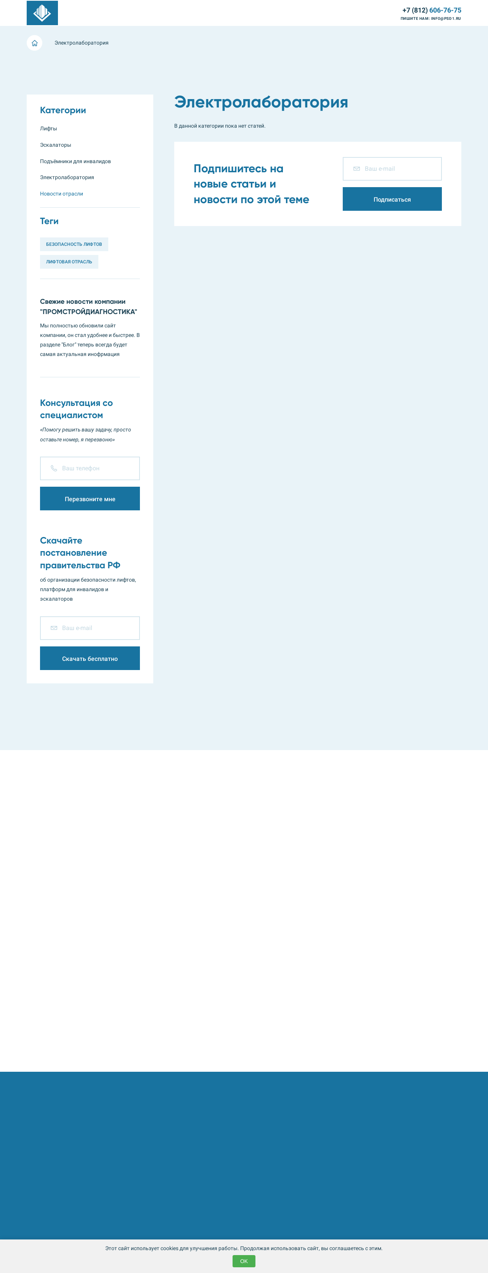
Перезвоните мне (90, 499)
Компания (325, 13)
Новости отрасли (61, 194)
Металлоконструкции (261, 13)
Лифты (80, 13)
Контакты (379, 13)
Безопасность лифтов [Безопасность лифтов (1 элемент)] (74, 244)
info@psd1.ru (446, 18)
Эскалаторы (112, 13)
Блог (352, 13)
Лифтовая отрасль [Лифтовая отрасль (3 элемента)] (69, 262)
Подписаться (392, 199)
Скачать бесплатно (90, 658)
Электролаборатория (201, 13)
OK (244, 1261)
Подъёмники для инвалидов (75, 161)
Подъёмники (151, 13)
